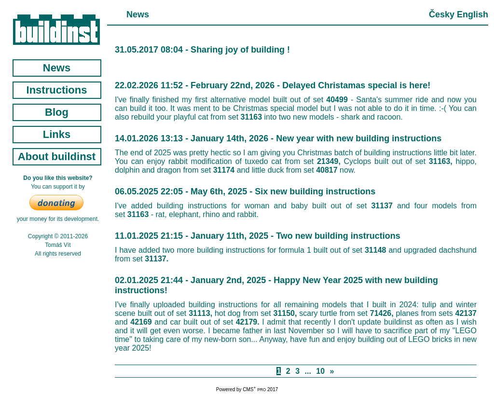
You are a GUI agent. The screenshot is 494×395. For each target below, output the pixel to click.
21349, (329, 161)
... (308, 371)
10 (320, 371)
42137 (466, 313)
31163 (251, 117)
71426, (382, 313)
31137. (156, 259)
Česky (441, 14)
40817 (327, 170)
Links (56, 134)
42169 (141, 322)
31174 (224, 170)
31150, (285, 313)
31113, (200, 313)
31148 (375, 250)
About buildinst (57, 156)
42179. (248, 322)
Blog (57, 112)
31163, (441, 161)
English (472, 14)
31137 (382, 206)
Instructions (57, 90)
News (56, 68)
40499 (337, 99)
